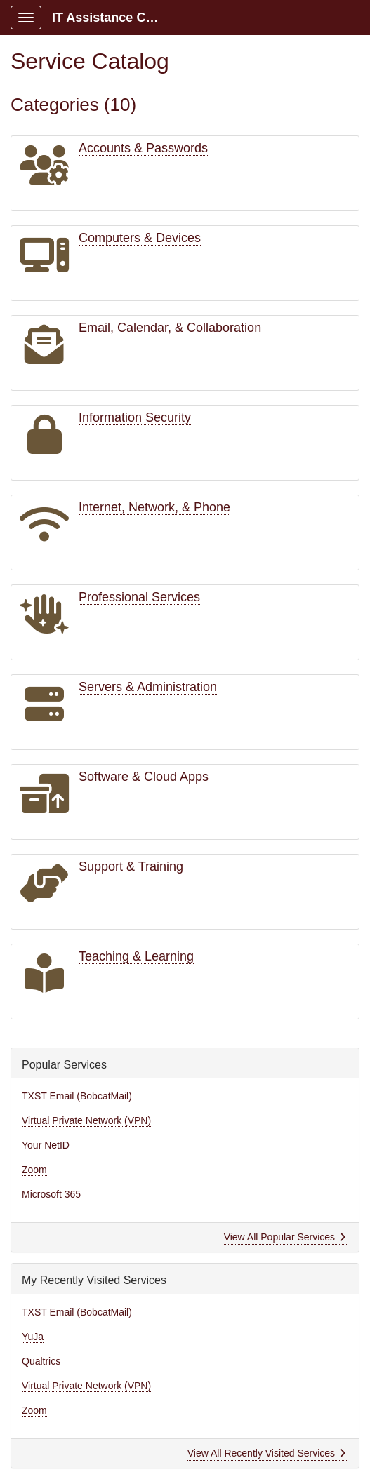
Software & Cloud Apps (144, 777)
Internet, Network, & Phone (154, 507)
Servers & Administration (148, 687)
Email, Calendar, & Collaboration (170, 328)
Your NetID (46, 1145)
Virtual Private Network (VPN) (86, 1120)
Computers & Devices (140, 238)
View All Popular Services (284, 1237)
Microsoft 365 (51, 1194)
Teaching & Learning (136, 956)
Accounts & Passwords (143, 148)
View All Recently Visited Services (266, 1453)
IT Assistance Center (113, 18)
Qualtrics (41, 1361)
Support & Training (131, 866)
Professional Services (139, 597)
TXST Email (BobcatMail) (77, 1096)
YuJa (33, 1336)
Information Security (135, 417)
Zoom (34, 1169)
